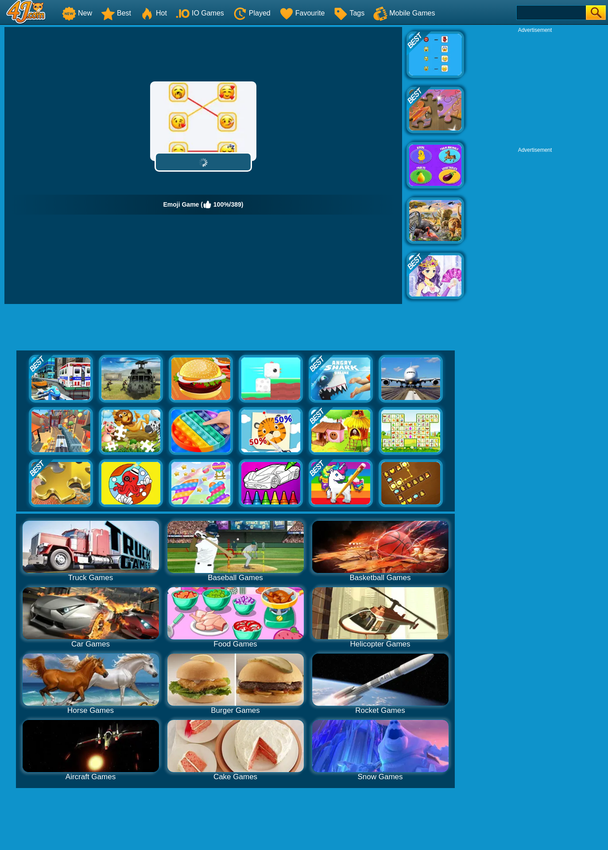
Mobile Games (404, 13)
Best (116, 13)
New (77, 13)
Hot (153, 13)
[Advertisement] (535, 89)
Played (252, 13)
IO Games (200, 13)
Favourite (302, 13)
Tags (348, 13)
